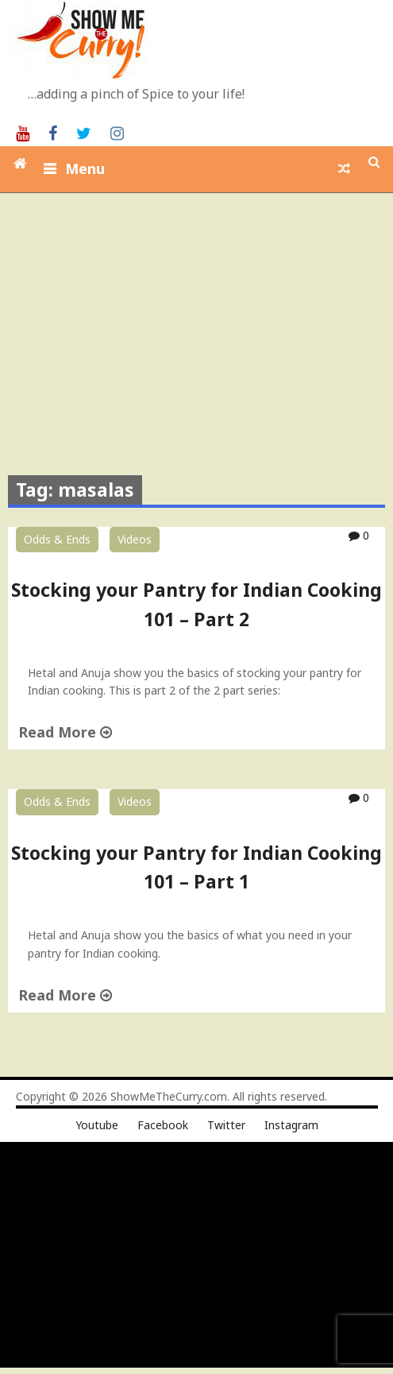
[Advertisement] (198, 312)
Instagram (291, 1124)
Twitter (226, 1124)
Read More (65, 731)
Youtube (96, 1124)
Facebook (162, 1124)
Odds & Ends (57, 539)
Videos (135, 539)
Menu (85, 168)
